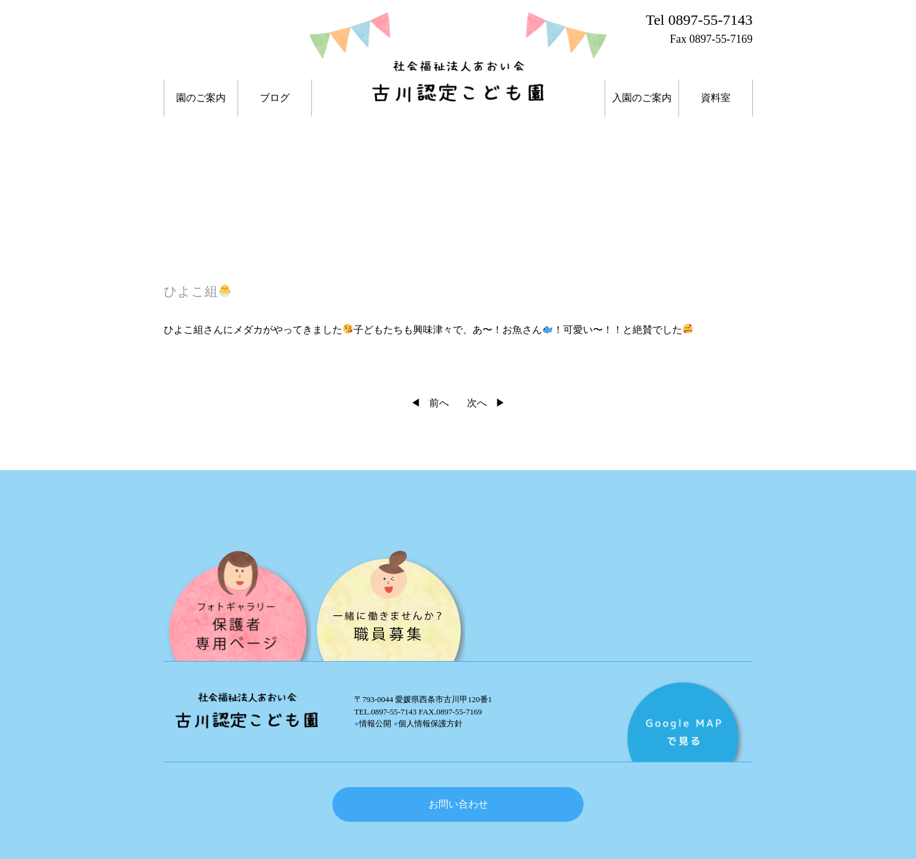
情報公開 (372, 723)
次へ (477, 403)
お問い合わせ (458, 804)
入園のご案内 (642, 98)
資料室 (716, 98)
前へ (439, 403)
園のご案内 (201, 98)
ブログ (275, 98)
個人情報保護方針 (428, 723)
